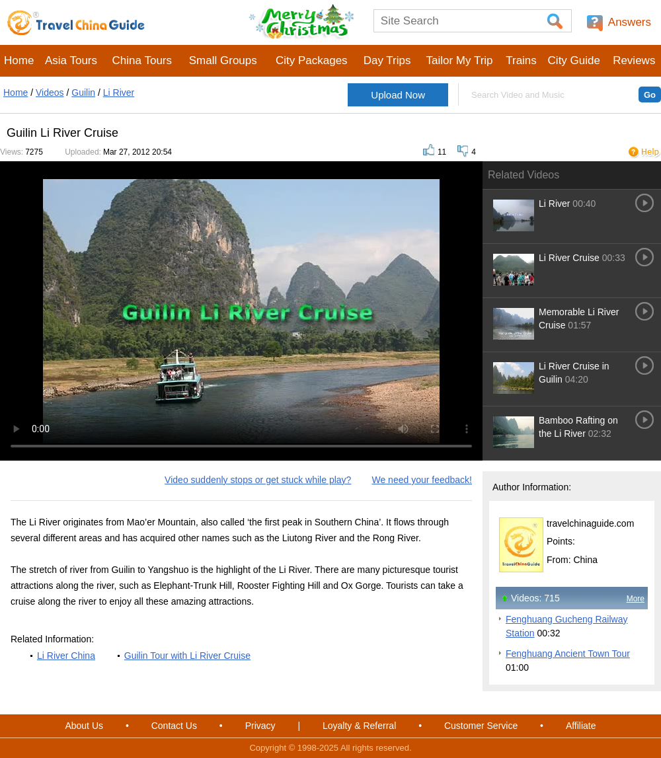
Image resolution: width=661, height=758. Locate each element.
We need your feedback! (421, 479)
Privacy (260, 725)
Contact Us (174, 725)
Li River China (66, 655)
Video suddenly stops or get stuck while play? (258, 479)
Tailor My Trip (459, 60)
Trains (521, 60)
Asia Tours (71, 60)
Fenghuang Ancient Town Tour (568, 653)
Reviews (634, 60)
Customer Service (481, 725)
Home (19, 60)
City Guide (574, 60)
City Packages (312, 60)
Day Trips (387, 60)
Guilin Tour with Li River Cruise (187, 655)
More (635, 598)
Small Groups (223, 60)
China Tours (142, 60)
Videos (50, 92)
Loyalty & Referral (359, 725)
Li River (118, 92)
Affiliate (581, 725)
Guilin (83, 92)
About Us (84, 725)
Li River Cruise (569, 257)
